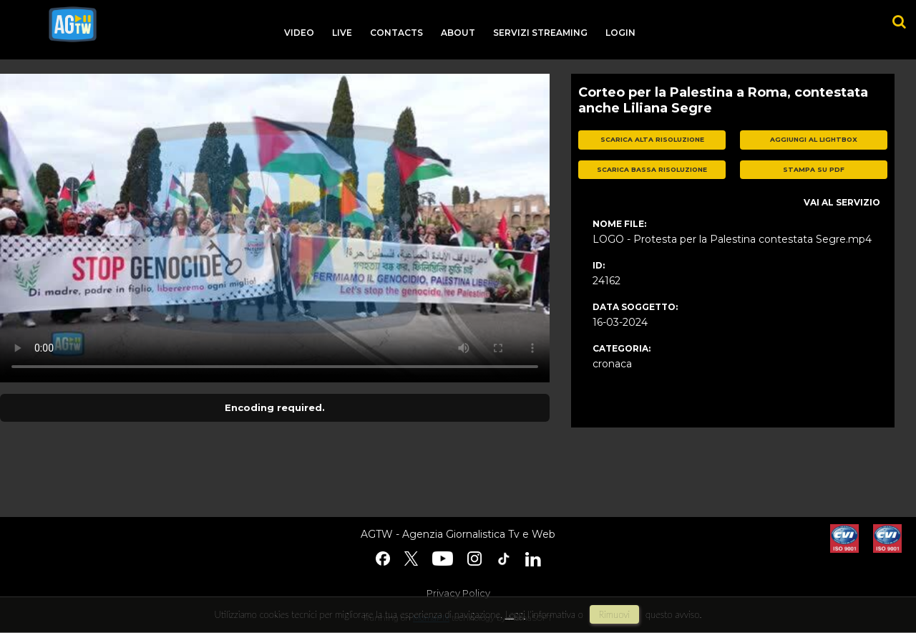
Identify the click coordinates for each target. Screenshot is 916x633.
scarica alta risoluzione (652, 139)
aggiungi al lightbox (813, 139)
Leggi (515, 614)
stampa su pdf (813, 169)
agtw (72, 24)
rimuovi (614, 614)
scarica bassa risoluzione (652, 169)
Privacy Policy (458, 593)
